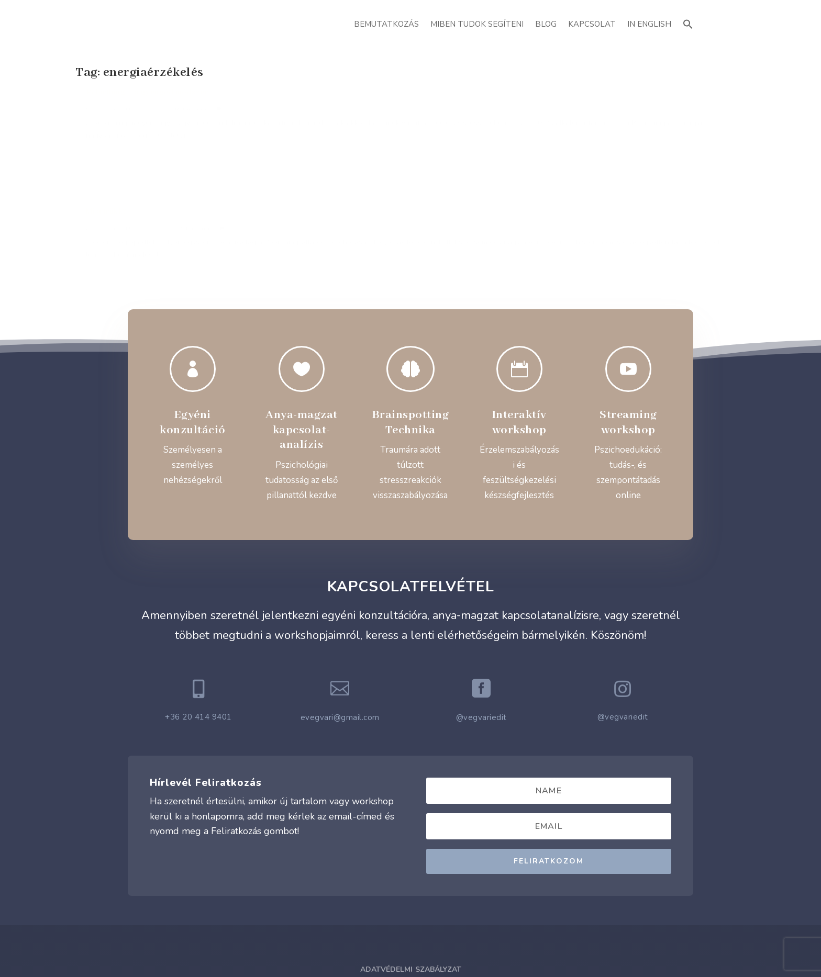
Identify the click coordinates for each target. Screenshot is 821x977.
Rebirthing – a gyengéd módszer (147, 103)
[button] (688, 23)
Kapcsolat (592, 24)
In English (649, 24)
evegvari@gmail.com (340, 623)
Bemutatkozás (386, 24)
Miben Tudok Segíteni (477, 24)
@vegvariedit (481, 623)
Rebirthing (190, 120)
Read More (113, 199)
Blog (546, 24)
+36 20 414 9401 (198, 622)
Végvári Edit (113, 120)
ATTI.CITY (426, 945)
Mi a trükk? (329, 103)
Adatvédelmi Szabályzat (410, 875)
